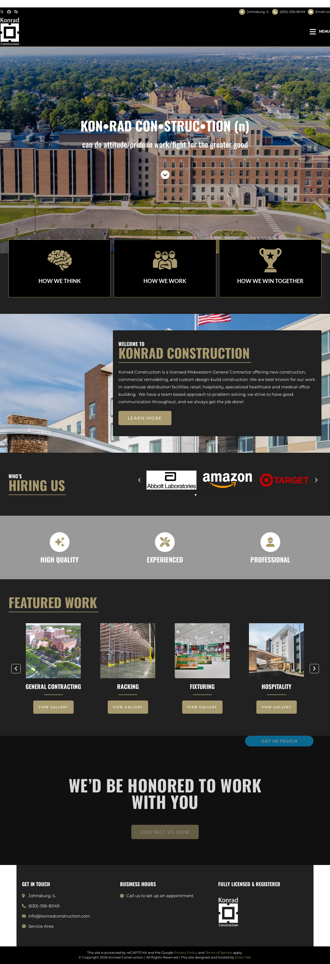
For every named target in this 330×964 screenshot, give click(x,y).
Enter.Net (243, 957)
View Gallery (53, 707)
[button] (144, 418)
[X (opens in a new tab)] (2, 12)
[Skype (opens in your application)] (16, 12)
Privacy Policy (185, 953)
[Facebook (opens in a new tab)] (9, 12)
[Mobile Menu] (320, 31)
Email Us (322, 12)
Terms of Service (218, 953)
